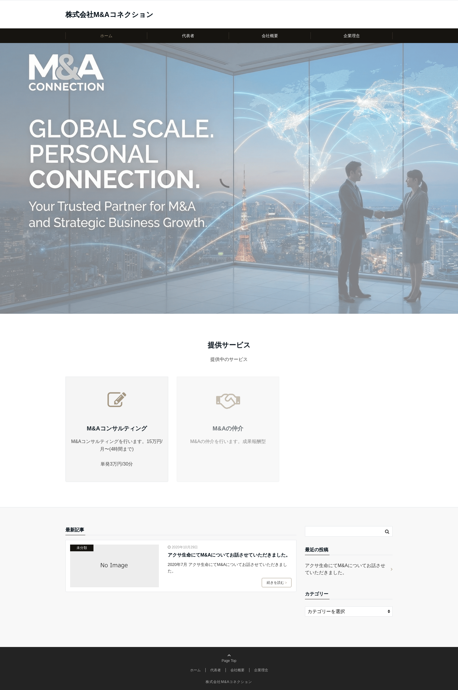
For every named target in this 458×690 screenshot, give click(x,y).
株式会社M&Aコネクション (109, 14)
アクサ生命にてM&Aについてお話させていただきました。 (229, 554)
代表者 (188, 35)
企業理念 (352, 35)
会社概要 (270, 35)
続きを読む (277, 583)
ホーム (106, 35)
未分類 (82, 548)
